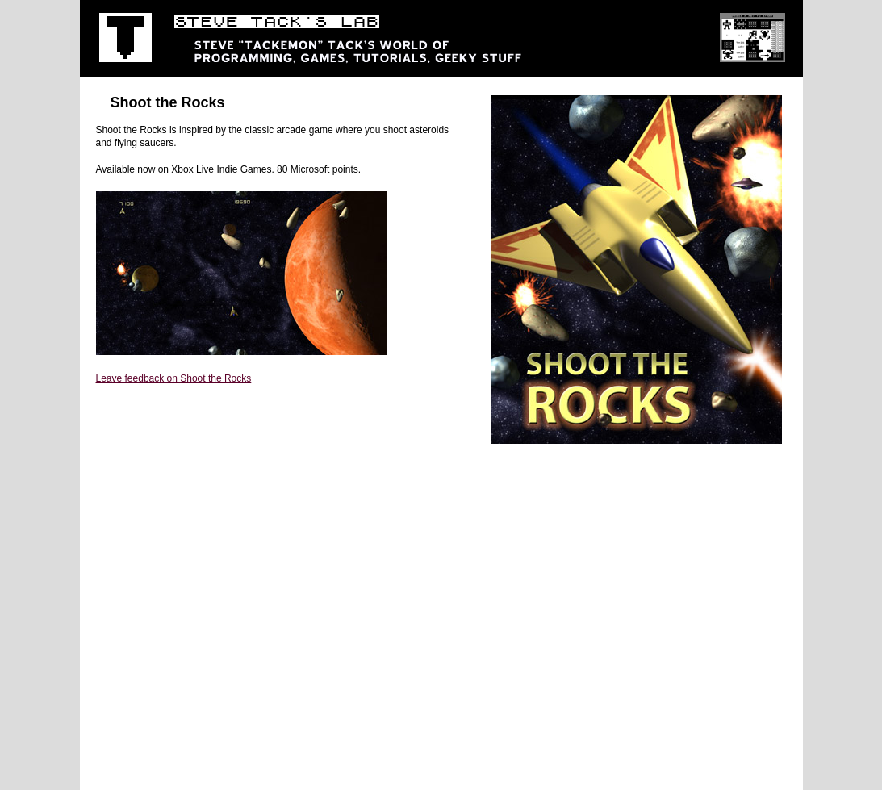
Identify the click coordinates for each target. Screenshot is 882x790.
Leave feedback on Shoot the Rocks (174, 378)
